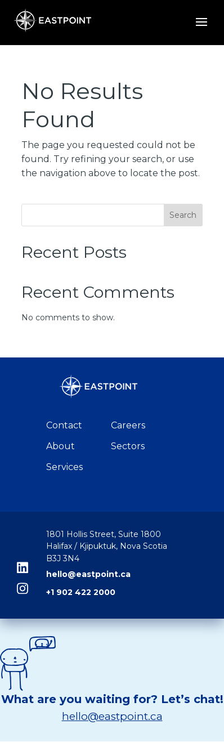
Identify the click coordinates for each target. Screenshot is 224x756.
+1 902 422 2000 (80, 592)
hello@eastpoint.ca (88, 574)
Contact (64, 425)
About (60, 446)
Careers (128, 425)
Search (182, 215)
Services (64, 467)
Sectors (128, 446)
